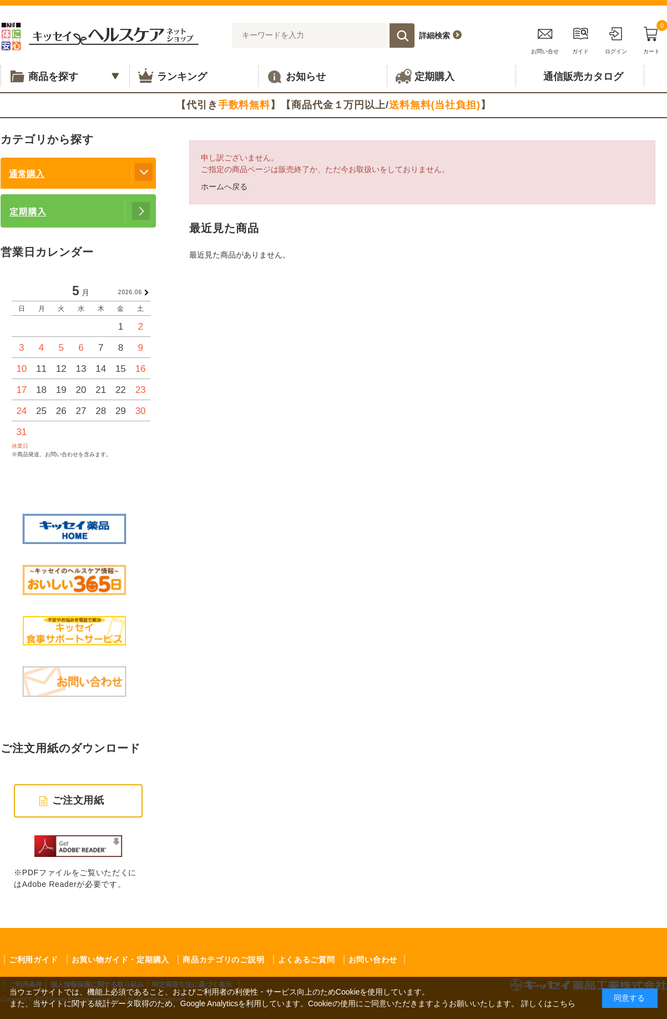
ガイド (580, 38)
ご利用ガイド (33, 959)
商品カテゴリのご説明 (223, 959)
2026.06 (130, 292)
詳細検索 (434, 35)
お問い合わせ (372, 959)
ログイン (616, 38)
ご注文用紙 (78, 800)
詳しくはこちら (548, 1003)
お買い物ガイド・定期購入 (120, 959)
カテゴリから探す (47, 139)
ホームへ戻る (224, 186)
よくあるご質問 (306, 959)
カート (651, 38)
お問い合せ (545, 38)
